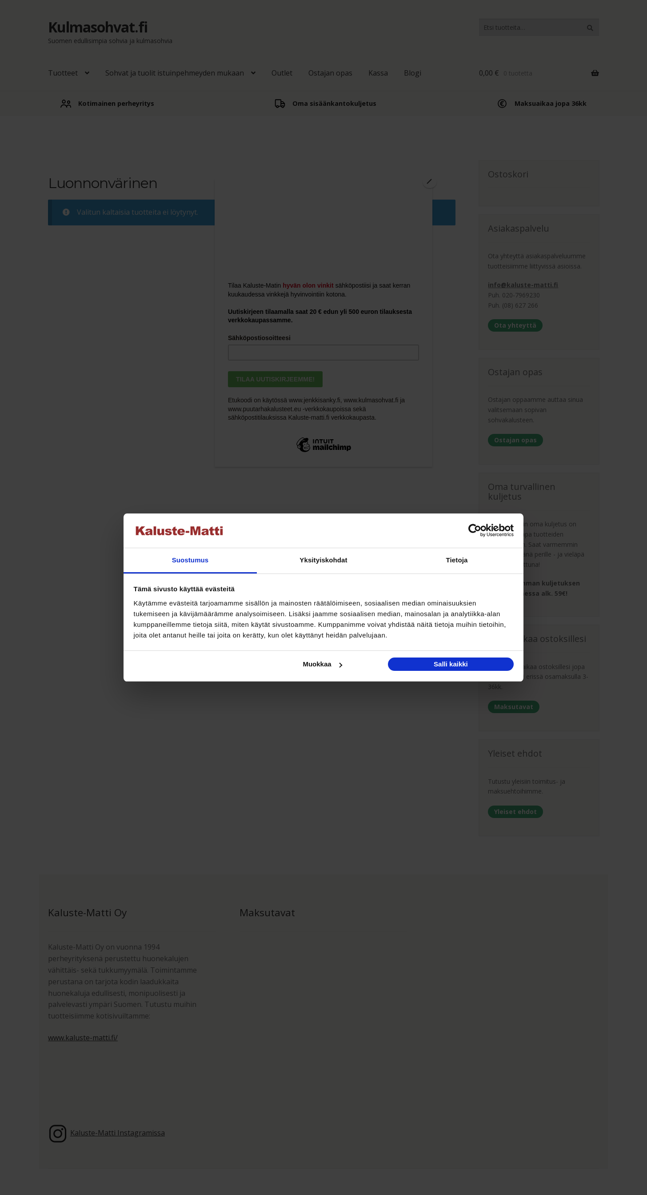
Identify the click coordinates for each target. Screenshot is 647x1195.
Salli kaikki (451, 664)
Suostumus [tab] (190, 560)
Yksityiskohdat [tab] (323, 560)
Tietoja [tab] (457, 560)
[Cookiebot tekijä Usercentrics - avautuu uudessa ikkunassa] (475, 530)
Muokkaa (322, 664)
